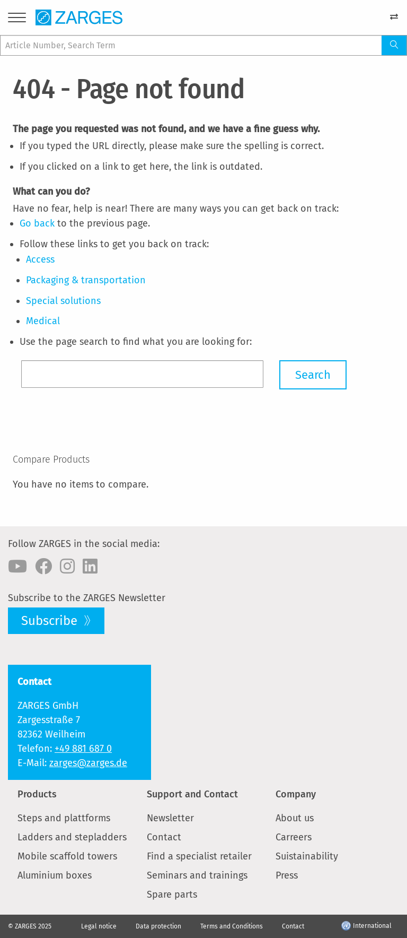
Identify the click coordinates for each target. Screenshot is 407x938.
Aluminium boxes (54, 875)
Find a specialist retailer (199, 856)
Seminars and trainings (197, 875)
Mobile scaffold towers (67, 856)
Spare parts (172, 894)
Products (37, 794)
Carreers (294, 837)
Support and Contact (192, 794)
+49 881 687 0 (83, 748)
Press (287, 875)
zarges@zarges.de (88, 763)
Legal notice (99, 926)
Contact (164, 837)
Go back (37, 223)
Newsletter (170, 818)
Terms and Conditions (231, 926)
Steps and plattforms (63, 818)
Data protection (158, 926)
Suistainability (307, 856)
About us (295, 818)
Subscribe (51, 620)
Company (296, 794)
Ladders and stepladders (72, 837)
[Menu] (17, 19)
